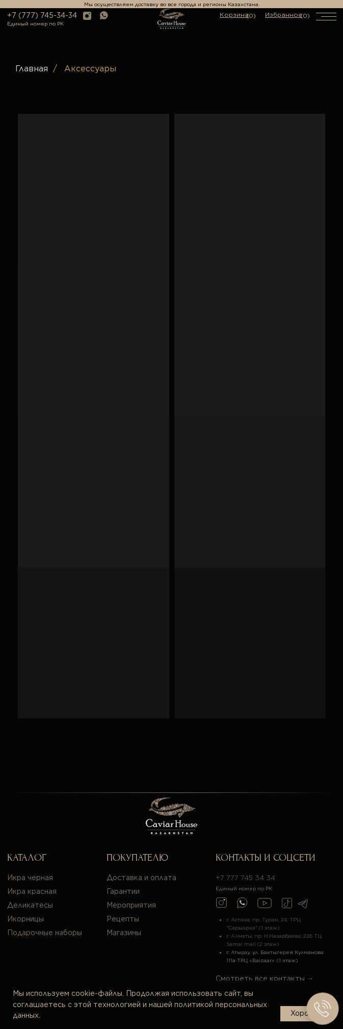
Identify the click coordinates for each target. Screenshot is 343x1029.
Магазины (124, 933)
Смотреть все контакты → (265, 978)
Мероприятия (131, 905)
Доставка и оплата (141, 877)
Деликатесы (30, 905)
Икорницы (25, 919)
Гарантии (123, 891)
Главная (31, 68)
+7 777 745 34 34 (245, 877)
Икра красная (32, 891)
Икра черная (30, 877)
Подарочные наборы (44, 933)
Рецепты (123, 919)
